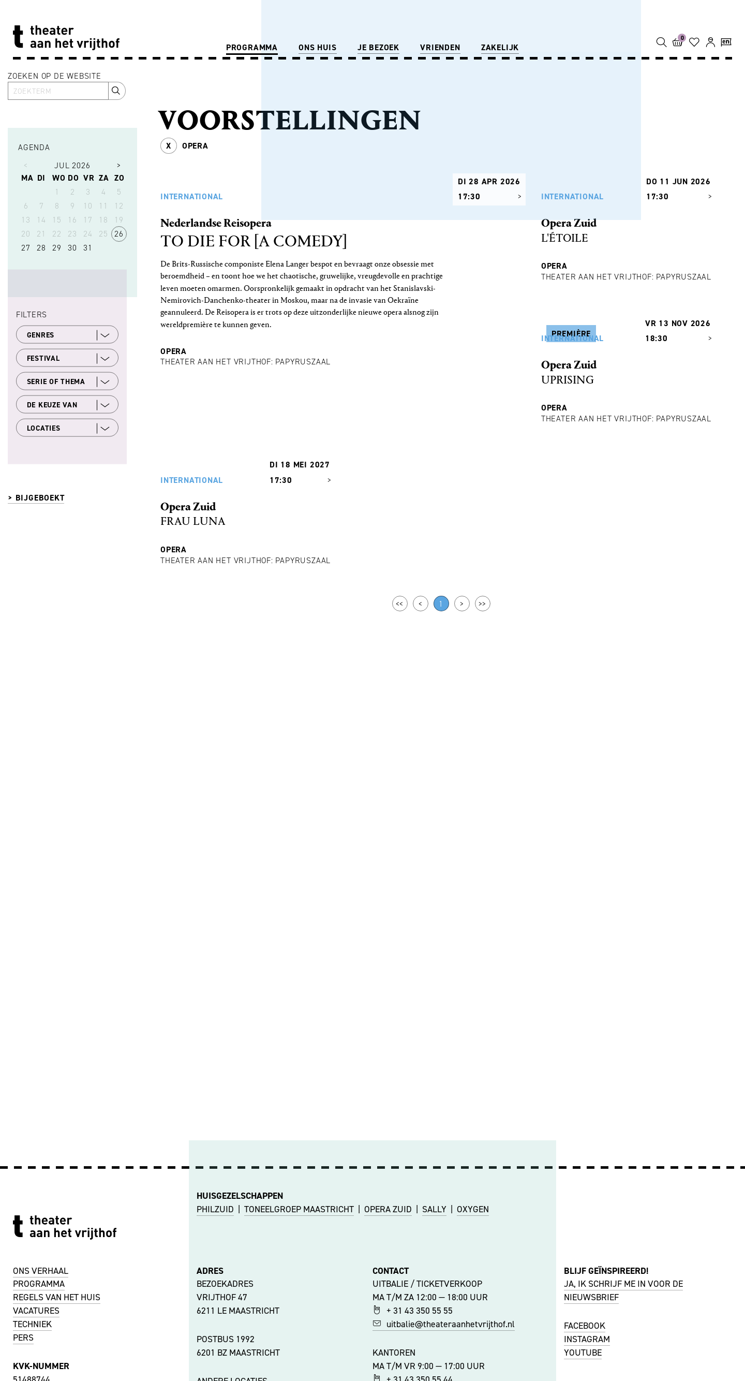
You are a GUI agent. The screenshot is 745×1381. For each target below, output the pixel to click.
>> (483, 888)
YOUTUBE (583, 1352)
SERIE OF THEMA (69, 381)
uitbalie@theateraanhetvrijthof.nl (444, 1324)
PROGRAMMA (39, 1283)
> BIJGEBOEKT (36, 497)
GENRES (69, 335)
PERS (23, 1337)
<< (400, 888)
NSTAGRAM (588, 1339)
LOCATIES (69, 428)
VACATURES (36, 1310)
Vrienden (440, 47)
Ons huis (317, 47)
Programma (252, 47)
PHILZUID (215, 1209)
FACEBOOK (584, 1325)
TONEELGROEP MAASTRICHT (299, 1209)
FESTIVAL (69, 358)
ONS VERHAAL (40, 1271)
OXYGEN (473, 1209)
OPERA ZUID (388, 1209)
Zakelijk (500, 47)
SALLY (434, 1209)
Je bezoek (378, 47)
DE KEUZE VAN (69, 405)
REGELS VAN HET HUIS (56, 1297)
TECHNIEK (32, 1324)
